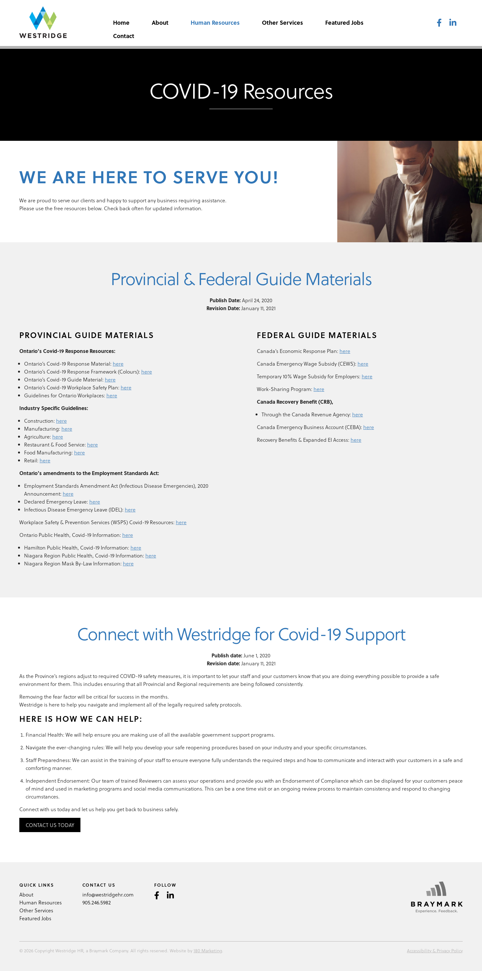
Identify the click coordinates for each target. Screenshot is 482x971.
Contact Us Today (50, 825)
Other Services (282, 22)
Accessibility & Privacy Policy (435, 950)
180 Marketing (207, 950)
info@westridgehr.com (108, 894)
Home (121, 22)
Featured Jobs (344, 22)
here (118, 363)
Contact (123, 35)
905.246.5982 (96, 902)
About (160, 22)
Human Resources (215, 22)
